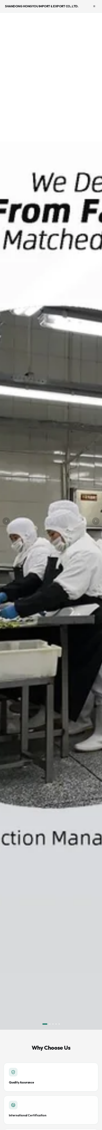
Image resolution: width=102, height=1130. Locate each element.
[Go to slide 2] (49, 1024)
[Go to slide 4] (56, 1024)
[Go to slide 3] (53, 1024)
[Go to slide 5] (59, 1024)
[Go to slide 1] (44, 1024)
